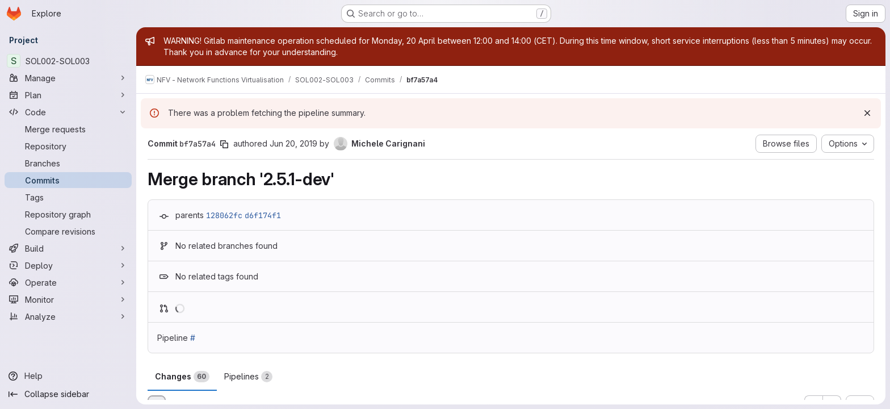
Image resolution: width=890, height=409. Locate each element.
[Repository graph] (68, 214)
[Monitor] (68, 299)
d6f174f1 (263, 215)
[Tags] (68, 197)
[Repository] (68, 146)
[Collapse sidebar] (68, 394)
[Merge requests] (68, 129)
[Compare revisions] (68, 231)
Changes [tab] (182, 376)
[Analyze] (68, 316)
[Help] (68, 376)
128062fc (224, 215)
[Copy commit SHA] (224, 144)
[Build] (68, 248)
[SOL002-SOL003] (68, 61)
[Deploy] (68, 265)
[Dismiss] (867, 113)
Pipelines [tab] (248, 376)
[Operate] (68, 282)
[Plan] (68, 95)
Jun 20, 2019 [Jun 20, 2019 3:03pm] (293, 143)
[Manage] (68, 78)
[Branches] (68, 163)
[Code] (68, 112)
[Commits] (68, 180)
